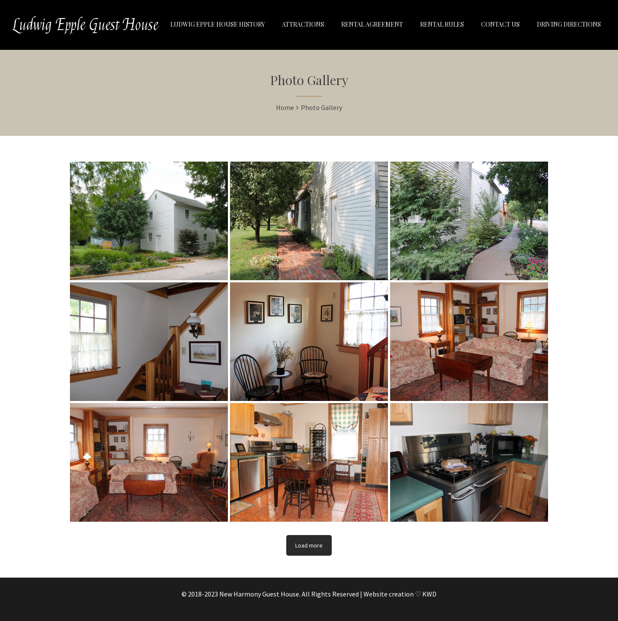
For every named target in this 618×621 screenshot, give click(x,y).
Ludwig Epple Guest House (85, 25)
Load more (309, 545)
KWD (429, 594)
